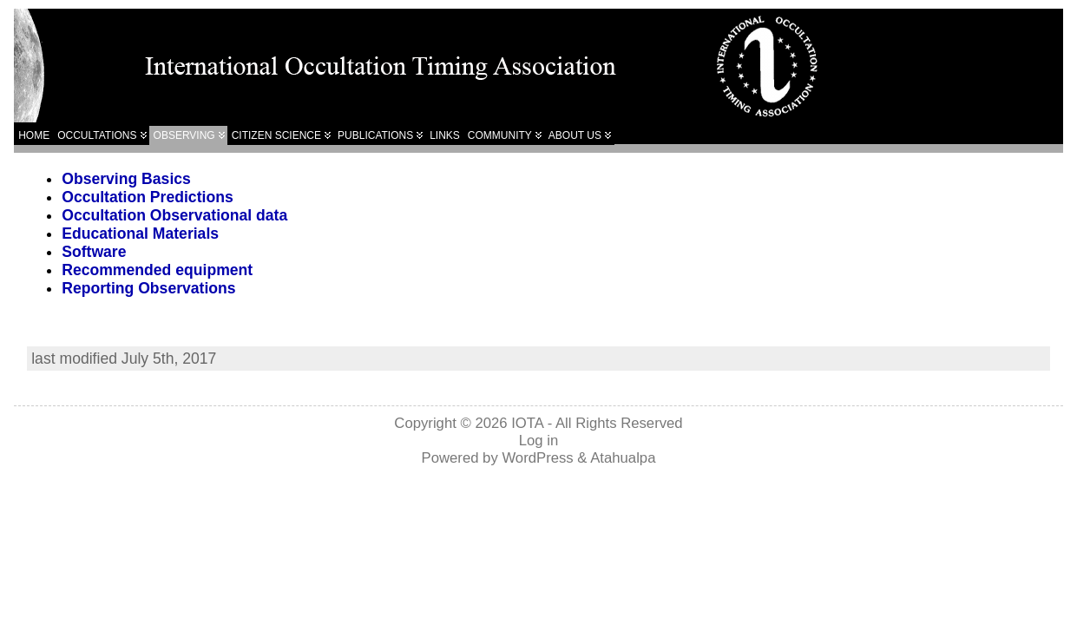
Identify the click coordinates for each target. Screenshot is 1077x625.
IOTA (527, 423)
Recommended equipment (157, 270)
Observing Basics (126, 179)
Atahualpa (622, 458)
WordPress (537, 458)
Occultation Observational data (174, 215)
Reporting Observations (148, 288)
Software (94, 251)
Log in (539, 440)
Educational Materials (140, 233)
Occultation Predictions (147, 197)
